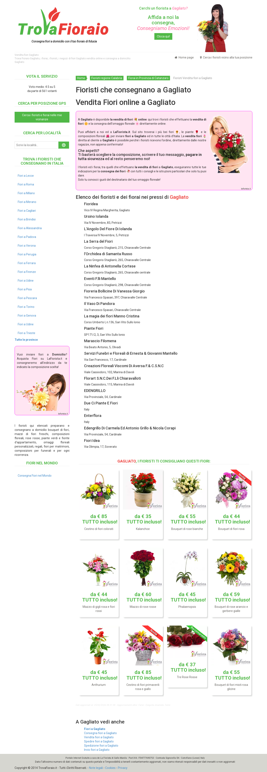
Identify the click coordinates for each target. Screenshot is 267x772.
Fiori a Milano (26, 193)
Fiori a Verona (27, 245)
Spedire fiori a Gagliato (99, 741)
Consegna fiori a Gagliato (100, 733)
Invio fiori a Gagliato (97, 749)
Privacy (122, 768)
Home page (184, 57)
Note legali (96, 768)
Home (81, 78)
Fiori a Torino (26, 306)
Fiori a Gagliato (94, 729)
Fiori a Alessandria (30, 228)
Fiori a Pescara (27, 298)
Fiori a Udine (26, 280)
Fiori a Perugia (27, 254)
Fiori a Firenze (27, 271)
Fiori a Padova (27, 237)
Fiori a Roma (26, 184)
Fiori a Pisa (25, 289)
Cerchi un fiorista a (163, 8)
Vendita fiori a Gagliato (99, 737)
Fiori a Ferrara (27, 263)
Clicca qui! (163, 36)
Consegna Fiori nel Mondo (35, 475)
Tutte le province (26, 339)
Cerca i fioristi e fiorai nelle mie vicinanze (42, 117)
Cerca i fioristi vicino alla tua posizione (226, 57)
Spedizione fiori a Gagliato (101, 745)
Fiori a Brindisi (27, 219)
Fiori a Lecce (26, 175)
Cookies (110, 768)
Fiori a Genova (27, 315)
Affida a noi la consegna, (163, 22)
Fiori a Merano (27, 202)
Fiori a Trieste (26, 333)
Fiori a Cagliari (27, 210)
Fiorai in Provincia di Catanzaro (148, 78)
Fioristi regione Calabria (106, 78)
